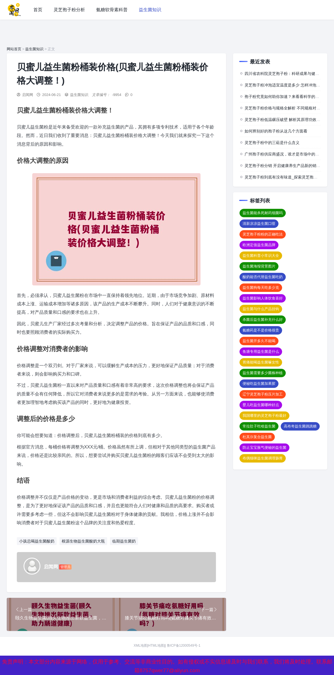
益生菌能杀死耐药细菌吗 (263, 213)
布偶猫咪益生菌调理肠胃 (263, 458)
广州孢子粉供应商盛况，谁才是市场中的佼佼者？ (288, 154)
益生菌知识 (150, 9)
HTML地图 (156, 646)
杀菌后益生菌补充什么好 (263, 319)
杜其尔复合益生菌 (257, 437)
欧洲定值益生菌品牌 (259, 245)
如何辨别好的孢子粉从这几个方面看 (276, 131)
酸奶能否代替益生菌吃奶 (263, 277)
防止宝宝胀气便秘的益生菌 (264, 447)
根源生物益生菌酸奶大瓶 (83, 541)
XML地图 (140, 646)
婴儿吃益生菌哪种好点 (261, 405)
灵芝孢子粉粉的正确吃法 (263, 234)
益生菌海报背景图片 (259, 266)
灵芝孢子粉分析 (69, 9)
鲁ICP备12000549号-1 (184, 646)
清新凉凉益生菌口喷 (259, 223)
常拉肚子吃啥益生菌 (259, 426)
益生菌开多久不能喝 (259, 341)
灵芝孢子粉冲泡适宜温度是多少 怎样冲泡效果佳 (286, 85)
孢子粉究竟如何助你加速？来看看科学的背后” (284, 96)
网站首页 (14, 49)
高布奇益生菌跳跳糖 (300, 426)
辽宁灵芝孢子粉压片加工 (263, 394)
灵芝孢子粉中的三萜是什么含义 (272, 142)
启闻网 (27, 95)
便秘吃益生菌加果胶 (259, 383)
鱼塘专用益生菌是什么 (261, 351)
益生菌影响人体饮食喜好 (263, 298)
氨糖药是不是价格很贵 (261, 330)
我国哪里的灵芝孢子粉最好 (264, 415)
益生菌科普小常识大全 (261, 255)
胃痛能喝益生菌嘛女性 (261, 362)
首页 (37, 9)
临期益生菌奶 (124, 541)
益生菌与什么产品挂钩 (261, 309)
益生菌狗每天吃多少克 (261, 287)
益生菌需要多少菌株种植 (263, 373)
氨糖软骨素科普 (112, 9)
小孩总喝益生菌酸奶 (36, 541)
